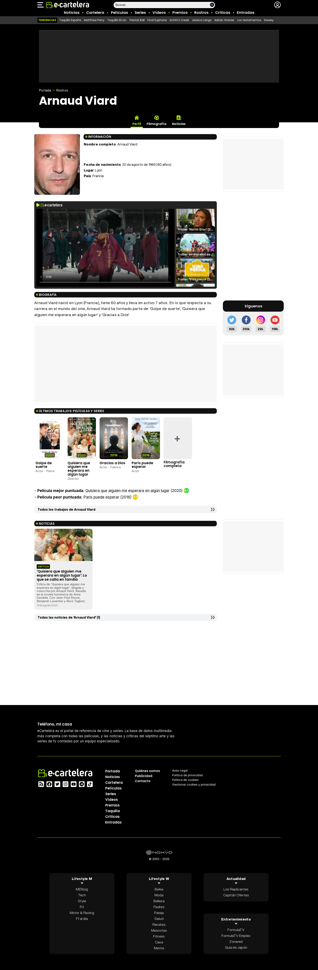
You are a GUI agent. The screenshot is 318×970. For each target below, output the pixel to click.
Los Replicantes (235, 888)
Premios (180, 12)
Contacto (142, 781)
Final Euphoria (157, 20)
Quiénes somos (147, 771)
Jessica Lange (202, 20)
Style (82, 900)
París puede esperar (142, 465)
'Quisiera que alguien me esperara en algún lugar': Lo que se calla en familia (62, 575)
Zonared (236, 941)
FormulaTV (236, 929)
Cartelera (95, 12)
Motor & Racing (82, 912)
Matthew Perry (94, 20)
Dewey (269, 20)
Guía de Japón (236, 947)
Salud (159, 918)
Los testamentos (249, 20)
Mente (159, 947)
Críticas (222, 12)
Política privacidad (187, 775)
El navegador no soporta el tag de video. (105, 248)
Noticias (72, 12)
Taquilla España (70, 20)
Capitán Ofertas (236, 894)
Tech (82, 894)
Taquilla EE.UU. (117, 20)
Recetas (159, 924)
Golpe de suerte (43, 465)
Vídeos (159, 12)
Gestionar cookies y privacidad (194, 784)
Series (140, 12)
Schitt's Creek (179, 20)
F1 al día (82, 918)
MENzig (82, 888)
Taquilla (112, 810)
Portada (45, 90)
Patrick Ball (137, 20)
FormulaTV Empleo (235, 935)
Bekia (159, 888)
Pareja (159, 912)
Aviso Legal (180, 770)
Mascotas (159, 930)
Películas (119, 12)
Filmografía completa (174, 464)
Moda (159, 894)
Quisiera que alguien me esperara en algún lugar (79, 469)
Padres (159, 906)
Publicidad (143, 776)
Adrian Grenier (224, 20)
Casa (159, 941)
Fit (82, 906)
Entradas (245, 12)
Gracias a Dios (112, 463)
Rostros (201, 12)
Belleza (159, 900)
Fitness (159, 936)
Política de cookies (185, 780)
